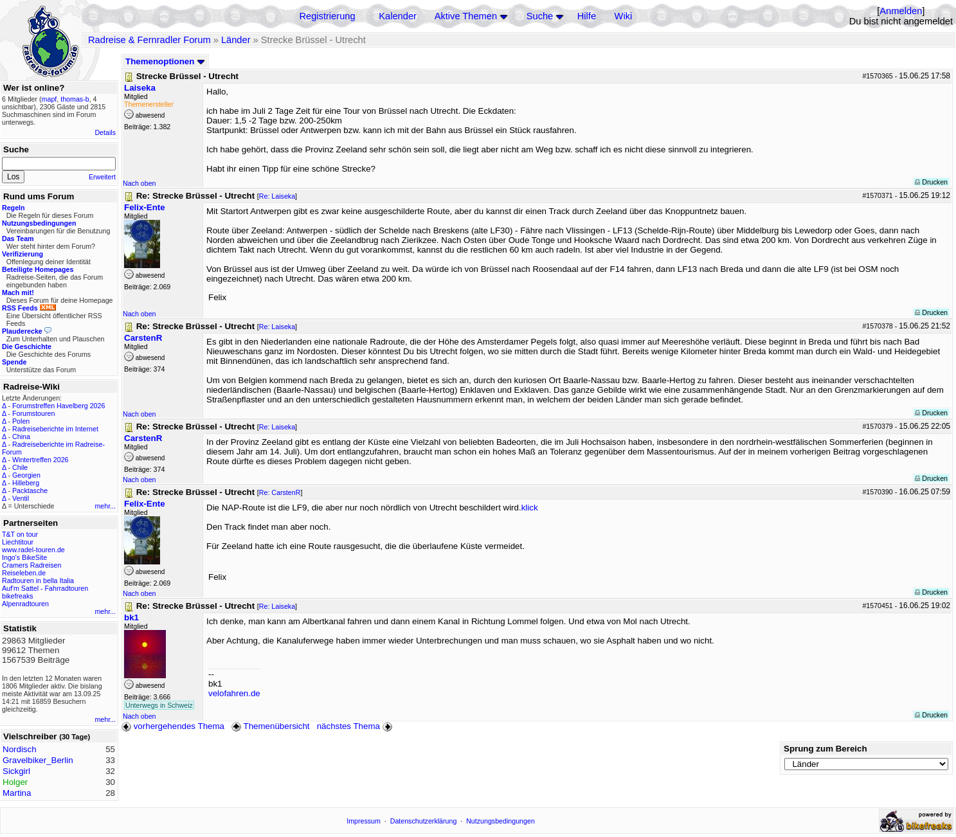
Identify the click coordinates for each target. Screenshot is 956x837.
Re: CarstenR (280, 492)
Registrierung (327, 16)
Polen (21, 421)
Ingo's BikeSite (24, 557)
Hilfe (586, 16)
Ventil (20, 498)
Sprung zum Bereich (825, 748)
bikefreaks (17, 596)
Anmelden (900, 11)
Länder (236, 40)
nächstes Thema (356, 726)
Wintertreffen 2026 (40, 460)
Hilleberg (25, 483)
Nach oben (139, 183)
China (21, 436)
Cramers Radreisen (31, 565)
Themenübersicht (270, 726)
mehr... (105, 506)
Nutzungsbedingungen (500, 821)
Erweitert (102, 177)
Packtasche (30, 490)
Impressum (364, 821)
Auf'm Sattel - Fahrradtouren (45, 588)
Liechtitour (17, 542)
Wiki (624, 16)
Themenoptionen (165, 61)
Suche (540, 16)
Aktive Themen (466, 16)
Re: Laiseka (277, 196)
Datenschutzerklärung (423, 821)
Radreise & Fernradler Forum (149, 40)
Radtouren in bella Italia (38, 580)
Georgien (26, 475)
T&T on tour (20, 534)
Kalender (398, 16)
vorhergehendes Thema (173, 726)
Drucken (931, 182)
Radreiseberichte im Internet (55, 429)
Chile (20, 467)
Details (105, 132)
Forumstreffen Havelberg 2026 (58, 406)
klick (529, 507)
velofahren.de (234, 693)
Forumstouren (33, 413)
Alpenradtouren (25, 604)
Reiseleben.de (24, 573)
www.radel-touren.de (33, 550)
